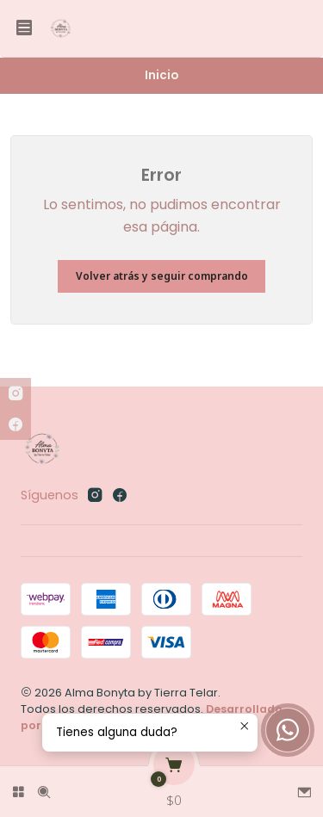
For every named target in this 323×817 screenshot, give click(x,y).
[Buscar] (44, 786)
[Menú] (24, 28)
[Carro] (174, 786)
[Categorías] (18, 786)
